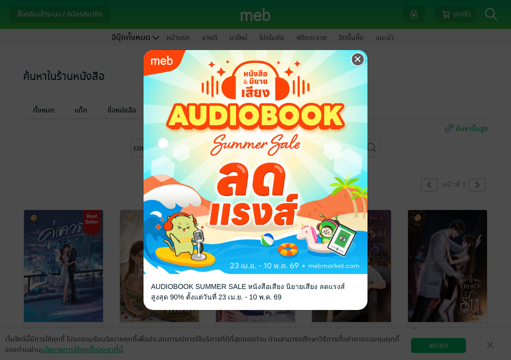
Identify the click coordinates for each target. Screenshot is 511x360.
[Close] (358, 60)
